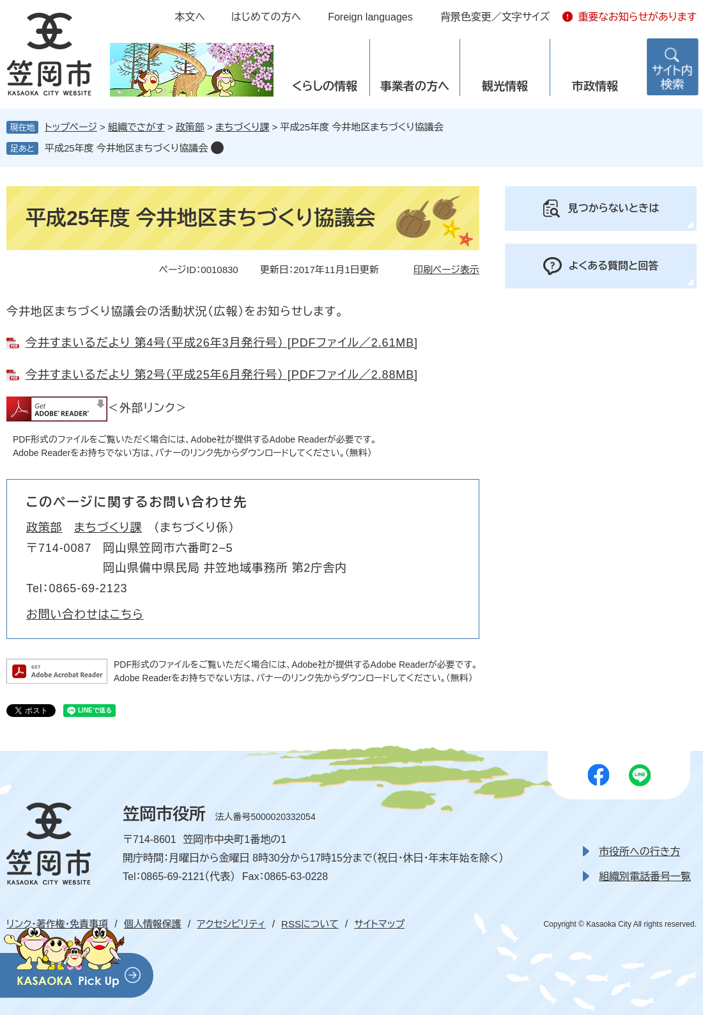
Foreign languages (370, 17)
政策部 (190, 127)
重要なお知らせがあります (637, 17)
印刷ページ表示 (446, 269)
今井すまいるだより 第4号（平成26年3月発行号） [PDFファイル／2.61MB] (222, 342)
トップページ (71, 127)
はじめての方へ (266, 17)
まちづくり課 (242, 127)
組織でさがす (136, 127)
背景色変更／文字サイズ (495, 17)
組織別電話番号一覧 (645, 876)
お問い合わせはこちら (85, 614)
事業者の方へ (414, 86)
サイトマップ (379, 923)
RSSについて (310, 923)
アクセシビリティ (231, 923)
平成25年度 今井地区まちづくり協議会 (126, 148)
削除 (217, 147)
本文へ (189, 17)
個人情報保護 (153, 923)
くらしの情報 (324, 86)
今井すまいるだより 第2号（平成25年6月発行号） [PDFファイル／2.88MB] (222, 374)
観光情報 (505, 86)
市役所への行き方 (639, 851)
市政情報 (595, 86)
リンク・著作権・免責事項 (57, 923)
